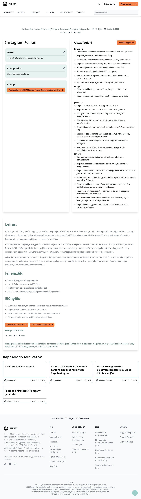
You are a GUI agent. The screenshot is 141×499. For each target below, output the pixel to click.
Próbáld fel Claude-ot (17, 325)
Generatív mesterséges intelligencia (55, 449)
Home (27, 29)
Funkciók (53, 442)
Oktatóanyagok (79, 432)
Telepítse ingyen (129, 4)
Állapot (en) (77, 444)
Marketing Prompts (50, 29)
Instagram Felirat (85, 29)
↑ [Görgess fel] (135, 492)
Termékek (8, 12)
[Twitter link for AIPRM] (5, 464)
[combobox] (116, 12)
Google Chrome (127, 437)
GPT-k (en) (50, 12)
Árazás (22, 12)
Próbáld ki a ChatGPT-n (42, 325)
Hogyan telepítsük (128, 432)
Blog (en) (53, 466)
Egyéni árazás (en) (57, 456)
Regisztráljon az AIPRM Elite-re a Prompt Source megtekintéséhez (36, 90)
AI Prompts (36, 29)
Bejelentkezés (109, 4)
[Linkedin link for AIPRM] (16, 464)
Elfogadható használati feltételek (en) (104, 443)
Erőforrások (66, 12)
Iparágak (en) (55, 437)
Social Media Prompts (68, 29)
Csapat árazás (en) (57, 461)
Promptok (35, 12)
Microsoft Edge (126, 442)
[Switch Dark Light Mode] (99, 4)
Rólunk (80, 12)
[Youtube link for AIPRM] (10, 464)
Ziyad (100, 29)
